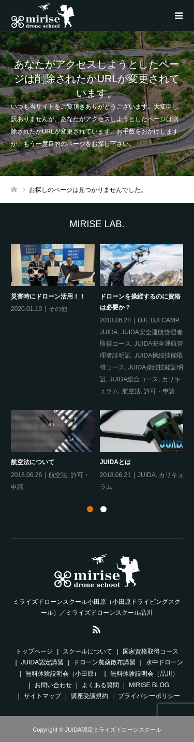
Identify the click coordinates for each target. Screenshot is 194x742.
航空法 (131, 390)
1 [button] (90, 509)
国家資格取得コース (150, 651)
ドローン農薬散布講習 (104, 662)
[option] (99, 368)
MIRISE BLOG (149, 685)
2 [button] (103, 509)
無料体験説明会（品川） (144, 673)
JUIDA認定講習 (42, 662)
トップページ (34, 651)
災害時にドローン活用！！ (48, 296)
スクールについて (87, 651)
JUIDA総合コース (133, 379)
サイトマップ (42, 696)
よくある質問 (100, 685)
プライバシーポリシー (149, 696)
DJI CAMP (164, 320)
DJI (142, 320)
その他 (58, 309)
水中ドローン (164, 662)
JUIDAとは (115, 462)
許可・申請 (159, 390)
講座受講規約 (89, 696)
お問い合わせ (53, 685)
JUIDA (109, 331)
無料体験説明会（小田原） (62, 673)
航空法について (32, 462)
